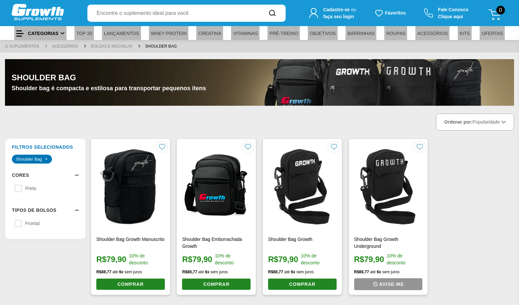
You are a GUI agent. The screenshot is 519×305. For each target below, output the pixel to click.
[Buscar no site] (272, 13)
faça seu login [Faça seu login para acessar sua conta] (338, 16)
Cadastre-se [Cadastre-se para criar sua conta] (336, 9)
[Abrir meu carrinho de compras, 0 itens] (497, 13)
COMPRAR (131, 284)
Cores (45, 175)
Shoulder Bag (161, 46)
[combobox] (173, 13)
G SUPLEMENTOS (22, 46)
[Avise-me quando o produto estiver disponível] (388, 284)
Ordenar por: (475, 122)
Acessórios (65, 46)
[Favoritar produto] (162, 146)
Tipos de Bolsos (45, 210)
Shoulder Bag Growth (290, 239)
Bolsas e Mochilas (112, 46)
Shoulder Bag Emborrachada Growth (212, 243)
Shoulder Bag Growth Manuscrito (130, 239)
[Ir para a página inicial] (38, 13)
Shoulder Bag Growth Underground (376, 243)
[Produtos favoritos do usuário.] (390, 13)
